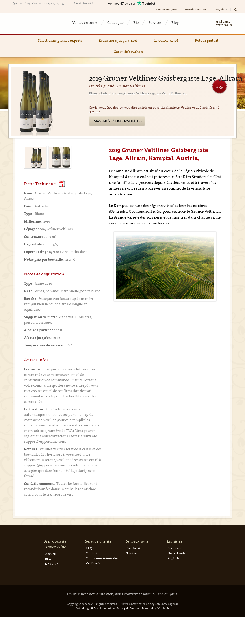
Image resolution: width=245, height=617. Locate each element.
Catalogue (115, 22)
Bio (136, 22)
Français (220, 9)
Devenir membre (195, 9)
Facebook (133, 548)
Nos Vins (51, 564)
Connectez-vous (166, 9)
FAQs (90, 548)
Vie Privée (93, 563)
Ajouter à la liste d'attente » (118, 121)
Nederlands (176, 553)
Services (155, 22)
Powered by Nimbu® (155, 608)
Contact (91, 553)
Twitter (132, 553)
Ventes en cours (85, 22)
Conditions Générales (102, 558)
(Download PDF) (62, 183)
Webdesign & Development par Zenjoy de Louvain (108, 608)
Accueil (50, 554)
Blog (175, 22)
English (173, 558)
